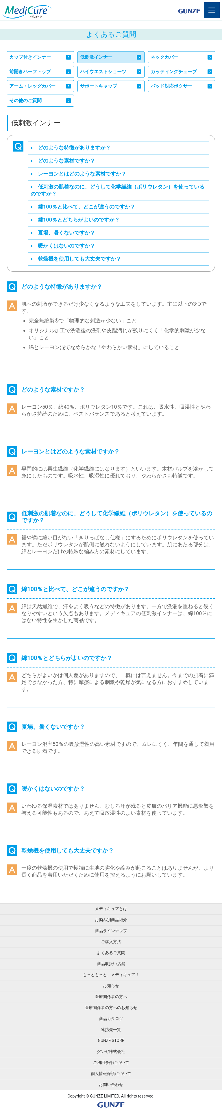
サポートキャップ (98, 86)
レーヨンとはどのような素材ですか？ (82, 174)
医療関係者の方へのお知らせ (111, 1007)
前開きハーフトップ (30, 71)
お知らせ (111, 985)
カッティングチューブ (174, 71)
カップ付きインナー (30, 57)
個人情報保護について (111, 1073)
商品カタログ (111, 1018)
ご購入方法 (111, 941)
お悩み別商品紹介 (111, 919)
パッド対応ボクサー (171, 86)
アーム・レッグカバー (32, 86)
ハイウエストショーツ (103, 71)
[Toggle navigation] (212, 10)
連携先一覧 (111, 1029)
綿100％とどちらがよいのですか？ (79, 220)
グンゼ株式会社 (111, 1051)
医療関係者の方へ (111, 996)
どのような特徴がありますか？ (74, 148)
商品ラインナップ (111, 930)
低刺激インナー (96, 57)
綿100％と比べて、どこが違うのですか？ (86, 207)
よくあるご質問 (111, 952)
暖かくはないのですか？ (66, 246)
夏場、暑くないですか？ (66, 233)
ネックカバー (164, 57)
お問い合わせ (111, 1084)
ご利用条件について (111, 1062)
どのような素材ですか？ (66, 161)
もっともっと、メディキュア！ (111, 974)
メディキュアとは (111, 908)
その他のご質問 (25, 100)
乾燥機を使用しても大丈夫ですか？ (79, 259)
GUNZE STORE (111, 1040)
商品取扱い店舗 (111, 963)
